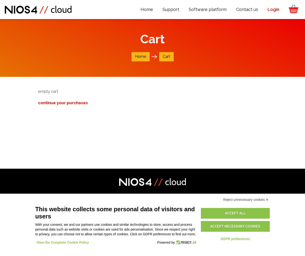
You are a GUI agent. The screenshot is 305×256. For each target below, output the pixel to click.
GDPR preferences (235, 239)
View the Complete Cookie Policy (62, 242)
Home (140, 56)
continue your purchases (63, 102)
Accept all (235, 213)
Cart (166, 56)
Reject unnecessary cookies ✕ (246, 200)
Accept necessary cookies (235, 226)
